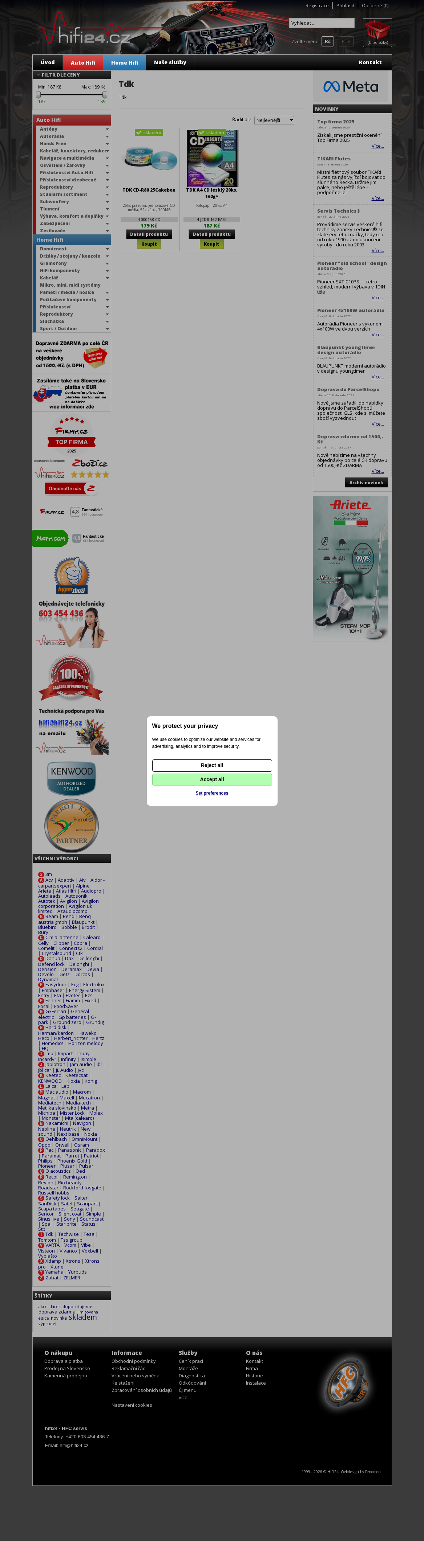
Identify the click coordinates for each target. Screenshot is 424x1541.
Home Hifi (124, 62)
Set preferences (211, 793)
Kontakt (370, 62)
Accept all (212, 779)
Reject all (212, 765)
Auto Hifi (83, 62)
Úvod (48, 62)
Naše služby (170, 62)
